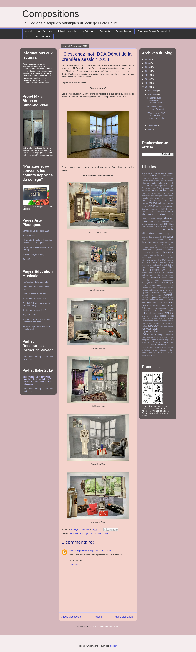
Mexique (157, 273)
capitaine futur (147, 198)
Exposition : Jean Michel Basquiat (155, 108)
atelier (155, 190)
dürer (144, 226)
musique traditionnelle (150, 290)
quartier (154, 318)
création (152, 211)
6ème (164, 176)
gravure (159, 250)
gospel (152, 247)
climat (144, 206)
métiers (170, 270)
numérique (168, 295)
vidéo (159, 352)
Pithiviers (145, 310)
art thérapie (169, 186)
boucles (145, 196)
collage (85, 533)
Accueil (28, 31)
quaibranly (146, 318)
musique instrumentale (150, 288)
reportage (153, 325)
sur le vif (158, 347)
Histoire (170, 250)
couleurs (163, 209)
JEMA (164, 260)
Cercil (171, 200)
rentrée (144, 326)
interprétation (147, 260)
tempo (155, 350)
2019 (147, 83)
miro (151, 275)
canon (171, 196)
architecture (75, 533)
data (171, 215)
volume (171, 353)
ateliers (164, 190)
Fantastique (159, 239)
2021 (147, 75)
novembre (152, 94)
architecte (151, 183)
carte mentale (168, 198)
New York (156, 295)
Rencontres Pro (43, 36)
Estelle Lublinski (155, 237)
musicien (159, 282)
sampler (171, 337)
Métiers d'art (147, 273)
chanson (145, 203)
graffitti (158, 247)
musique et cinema (165, 285)
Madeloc (170, 265)
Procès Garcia (29, 235)
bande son (146, 193)
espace (98, 533)
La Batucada (87, 31)
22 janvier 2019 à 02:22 (100, 551)
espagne (170, 234)
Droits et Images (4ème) (33, 254)
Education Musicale (67, 31)
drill (161, 224)
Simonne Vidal (160, 342)
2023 (147, 67)
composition (168, 206)
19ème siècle (159, 173)
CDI (143, 200)
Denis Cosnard (148, 219)
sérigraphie (146, 342)
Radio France (147, 321)
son (172, 342)
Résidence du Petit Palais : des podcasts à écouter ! (37, 320)
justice (154, 262)
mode (158, 275)
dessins (145, 221)
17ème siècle (147, 173)
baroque (167, 193)
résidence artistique (153, 334)
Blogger (112, 646)
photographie (160, 308)
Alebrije (155, 178)
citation (171, 203)
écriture (159, 226)
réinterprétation (147, 323)
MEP (163, 270)
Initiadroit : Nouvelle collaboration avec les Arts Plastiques (38, 241)
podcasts (159, 310)
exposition (168, 236)
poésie (170, 310)
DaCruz (170, 211)
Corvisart (145, 209)
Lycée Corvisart (161, 265)
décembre (152, 90)
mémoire (154, 269)
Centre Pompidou (154, 201)
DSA (91, 533)
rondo (159, 337)
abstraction (146, 178)
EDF (164, 226)
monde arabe (167, 278)
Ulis (154, 352)
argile (171, 183)
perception (156, 305)
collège (159, 206)
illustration (168, 252)
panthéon (154, 300)
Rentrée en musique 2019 (34, 298)
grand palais (168, 247)
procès (163, 316)
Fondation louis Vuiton (161, 242)
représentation (150, 328)
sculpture (160, 340)
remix (163, 323)
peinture (146, 305)
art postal (161, 186)
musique (169, 282)
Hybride (157, 252)
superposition (147, 347)
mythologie (146, 293)
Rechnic (171, 321)
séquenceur (169, 340)
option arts (156, 297)
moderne (145, 278)
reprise (171, 332)
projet (171, 316)
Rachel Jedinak (166, 318)
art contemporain (149, 185)
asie (172, 188)
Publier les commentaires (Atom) (104, 627)
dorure (150, 224)
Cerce (165, 201)
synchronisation (167, 347)
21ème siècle (154, 175)
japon (155, 260)
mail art (145, 267)
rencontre (169, 323)
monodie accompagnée (163, 280)
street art (161, 345)
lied (172, 262)
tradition (145, 353)
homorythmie (147, 252)
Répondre (73, 564)
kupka (161, 262)
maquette (164, 267)
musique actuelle (149, 285)
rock (143, 337)
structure (169, 345)
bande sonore (157, 193)
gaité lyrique (155, 245)
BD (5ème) (27, 259)
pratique (169, 313)
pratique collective (150, 316)
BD (172, 193)
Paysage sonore (30, 315)
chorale (158, 203)
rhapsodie (170, 335)
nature (164, 292)
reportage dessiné (166, 326)
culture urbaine (161, 211)
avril (150, 129)
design (159, 219)
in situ (105, 533)
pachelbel (145, 300)
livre (143, 265)
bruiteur (165, 196)
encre (156, 230)
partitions (162, 300)
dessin (168, 218)
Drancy (156, 224)
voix (164, 352)
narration (155, 292)
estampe (145, 237)
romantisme (151, 337)
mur (152, 283)
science (153, 340)
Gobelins (145, 247)
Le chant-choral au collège (34, 294)
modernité (155, 277)
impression (146, 257)
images (160, 255)
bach (172, 191)
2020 (147, 79)
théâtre (170, 350)
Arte (153, 188)
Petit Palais (167, 305)
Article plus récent (71, 616)
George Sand (167, 245)
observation (146, 297)
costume (154, 209)
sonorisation (146, 345)
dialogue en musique (159, 221)
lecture (167, 262)
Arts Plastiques (45, 31)
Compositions (50, 13)
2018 (147, 87)
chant (152, 203)
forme (171, 242)
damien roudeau (155, 214)
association (146, 191)
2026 (147, 59)
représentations (150, 331)
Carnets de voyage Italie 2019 (36, 231)
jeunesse (170, 260)
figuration (147, 242)
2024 (147, 63)
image (145, 255)
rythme (164, 337)
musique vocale (166, 290)
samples (145, 340)
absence (170, 176)
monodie (145, 280)
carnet (157, 198)
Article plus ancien (124, 616)
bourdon (151, 196)
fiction (171, 239)
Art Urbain (146, 188)
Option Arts (105, 31)
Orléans (164, 297)
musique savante (167, 288)
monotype (146, 283)
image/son (152, 255)
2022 (147, 71)
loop (147, 265)
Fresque (145, 245)
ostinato (170, 297)
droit (166, 224)
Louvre (152, 265)
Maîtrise (152, 267)
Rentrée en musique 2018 (34, 310)
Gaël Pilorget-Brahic (79, 551)
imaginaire (169, 255)
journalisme (146, 262)
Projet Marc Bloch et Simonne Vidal (154, 31)
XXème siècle (152, 355)
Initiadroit (170, 257)
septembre (153, 125)
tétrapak (163, 350)
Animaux (170, 181)
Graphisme (146, 250)
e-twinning (150, 226)
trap (150, 353)
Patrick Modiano (166, 302)
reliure (156, 323)
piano (171, 308)
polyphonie (147, 313)
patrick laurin (152, 302)
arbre (144, 183)
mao (158, 267)
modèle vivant (168, 275)
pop (154, 313)
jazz (159, 260)
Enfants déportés (123, 31)
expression (146, 239)
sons (154, 344)
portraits (160, 313)
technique (146, 350)
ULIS (27, 36)
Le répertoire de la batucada (35, 282)
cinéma (165, 203)
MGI (164, 272)
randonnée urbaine (160, 321)
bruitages (158, 196)
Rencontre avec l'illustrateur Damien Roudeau (156, 100)
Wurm (144, 355)
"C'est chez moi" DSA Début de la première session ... (156, 117)
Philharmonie (147, 308)
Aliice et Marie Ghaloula (158, 181)
